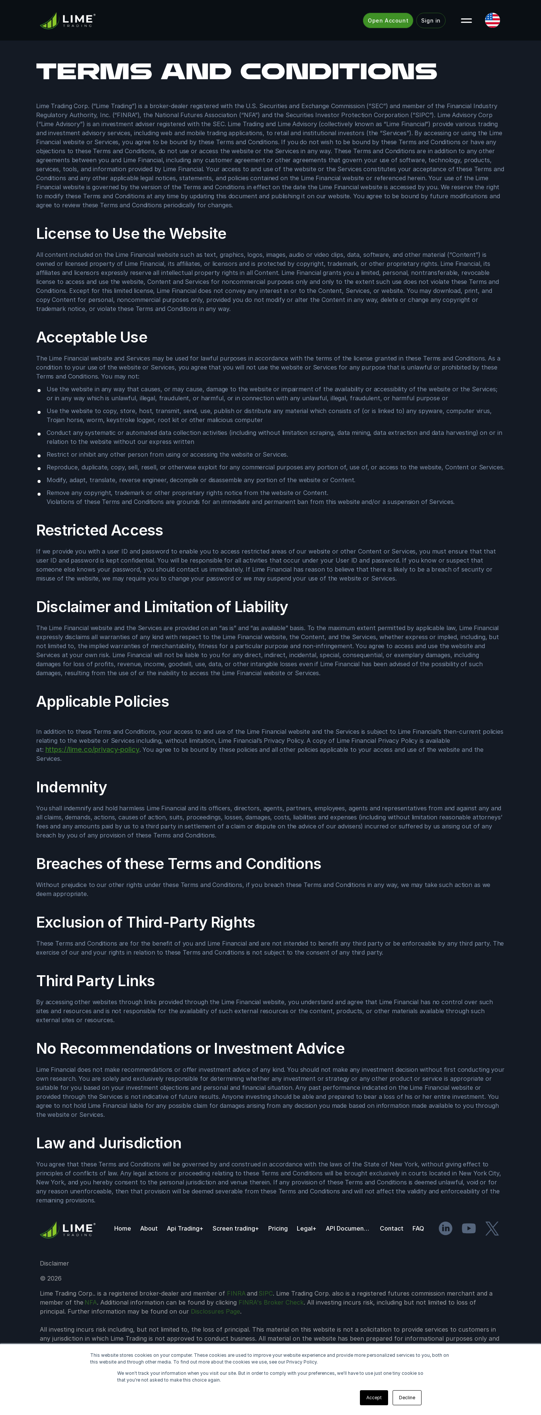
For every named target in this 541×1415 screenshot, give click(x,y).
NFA (91, 1302)
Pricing (278, 1228)
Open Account (388, 20)
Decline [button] (407, 1397)
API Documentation (348, 1228)
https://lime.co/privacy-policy (92, 749)
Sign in (431, 20)
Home (122, 1228)
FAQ (418, 1228)
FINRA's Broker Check (271, 1302)
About (149, 1228)
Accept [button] (374, 1397)
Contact (391, 1228)
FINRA (236, 1293)
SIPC (265, 1293)
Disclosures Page (215, 1311)
